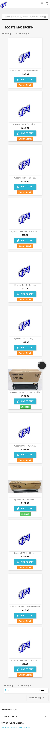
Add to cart (25, 79)
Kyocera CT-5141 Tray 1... (25, 338)
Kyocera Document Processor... (25, 231)
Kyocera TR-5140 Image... (25, 177)
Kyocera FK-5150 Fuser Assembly (25, 606)
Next (43, 690)
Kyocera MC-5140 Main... (25, 499)
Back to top (37, 698)
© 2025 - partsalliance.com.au (16, 727)
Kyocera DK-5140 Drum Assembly (25, 392)
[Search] (25, 17)
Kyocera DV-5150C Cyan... (25, 446)
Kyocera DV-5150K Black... (25, 553)
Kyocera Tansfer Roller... (25, 285)
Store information (12, 723)
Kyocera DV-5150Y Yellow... (25, 124)
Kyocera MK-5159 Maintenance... (25, 70)
